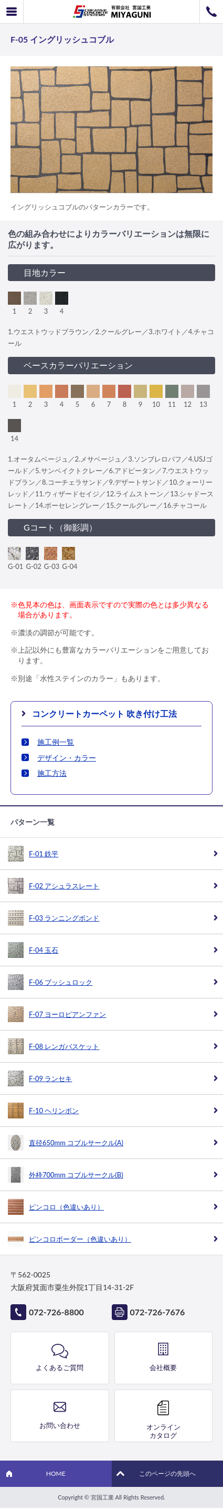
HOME (56, 1473)
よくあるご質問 (59, 1367)
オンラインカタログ (163, 1431)
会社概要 (163, 1367)
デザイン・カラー (66, 757)
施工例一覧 (55, 741)
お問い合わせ (59, 1425)
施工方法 (52, 772)
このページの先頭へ (167, 1473)
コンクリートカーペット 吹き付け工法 (104, 713)
